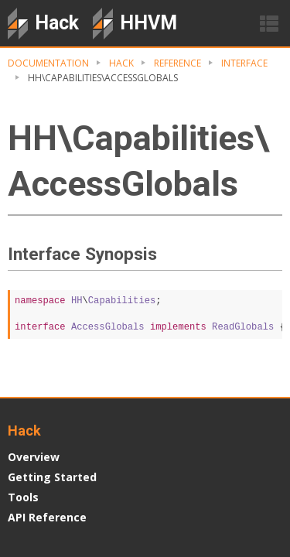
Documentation (48, 63)
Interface (244, 63)
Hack (121, 63)
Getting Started (52, 477)
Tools (23, 497)
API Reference (47, 517)
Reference (177, 63)
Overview (34, 456)
